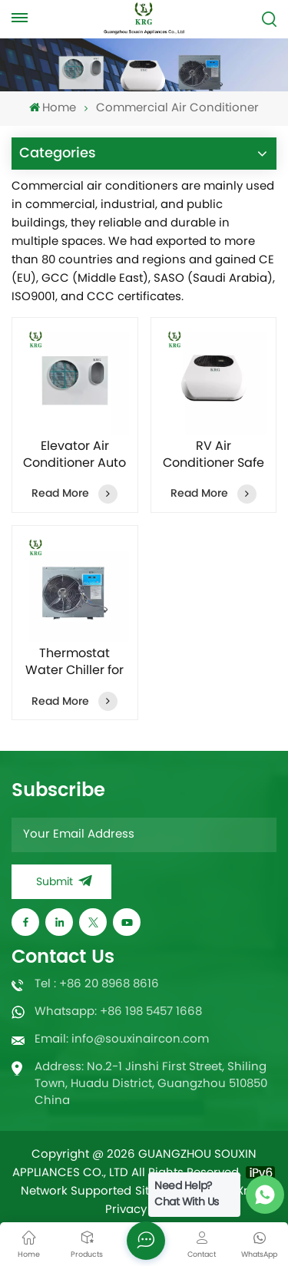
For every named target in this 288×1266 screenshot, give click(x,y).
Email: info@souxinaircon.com (122, 1039)
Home (52, 108)
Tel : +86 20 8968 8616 (97, 984)
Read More (74, 494)
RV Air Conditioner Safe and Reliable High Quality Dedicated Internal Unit (213, 455)
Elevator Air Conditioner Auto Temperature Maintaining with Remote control (74, 455)
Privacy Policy (144, 1211)
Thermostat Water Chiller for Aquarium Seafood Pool (74, 662)
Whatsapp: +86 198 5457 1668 (118, 1012)
